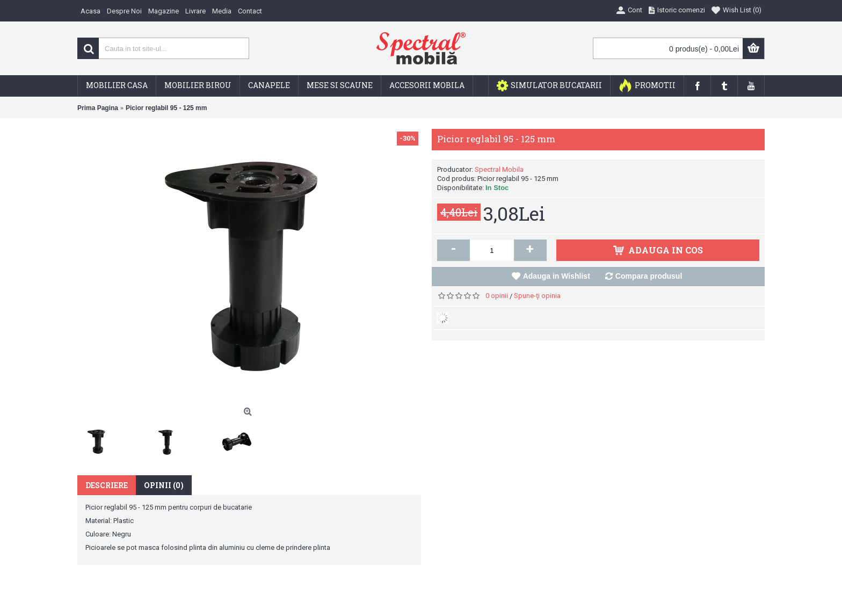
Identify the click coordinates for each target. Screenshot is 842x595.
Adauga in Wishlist (556, 276)
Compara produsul (648, 276)
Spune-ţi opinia (537, 296)
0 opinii (496, 296)
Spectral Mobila (499, 169)
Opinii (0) (164, 485)
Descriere (106, 485)
